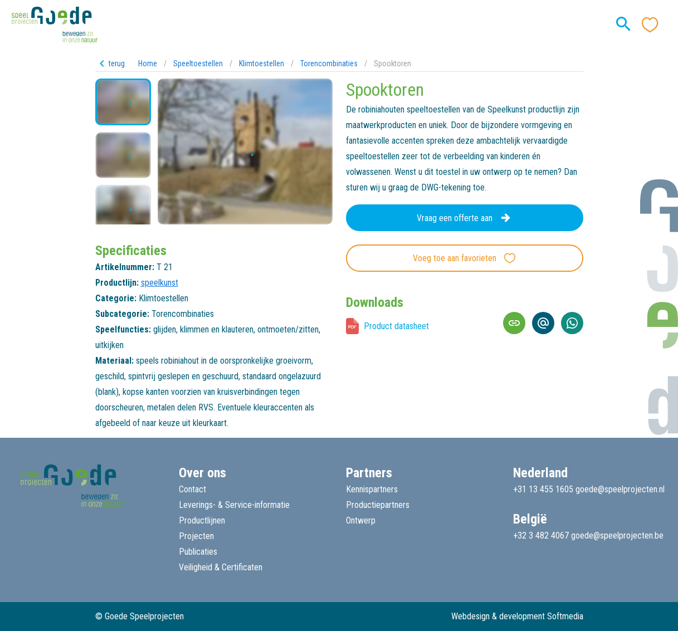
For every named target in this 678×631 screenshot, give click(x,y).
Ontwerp (360, 520)
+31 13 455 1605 (543, 489)
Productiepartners (377, 505)
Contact (192, 489)
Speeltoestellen (198, 63)
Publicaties (198, 551)
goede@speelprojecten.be (617, 535)
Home (147, 63)
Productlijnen (202, 520)
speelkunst (159, 282)
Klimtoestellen (261, 63)
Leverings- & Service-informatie (234, 505)
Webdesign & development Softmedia (517, 616)
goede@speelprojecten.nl (620, 489)
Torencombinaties (329, 63)
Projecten (196, 536)
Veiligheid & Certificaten (220, 567)
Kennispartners (372, 489)
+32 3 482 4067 (541, 535)
